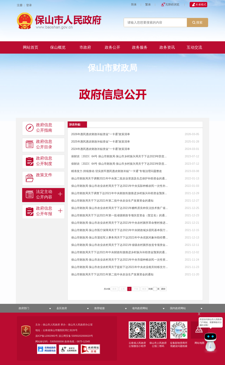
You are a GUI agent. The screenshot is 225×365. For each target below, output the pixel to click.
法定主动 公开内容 (39, 194)
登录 (29, 5)
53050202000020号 (82, 335)
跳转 (163, 289)
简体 (134, 4)
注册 (19, 5)
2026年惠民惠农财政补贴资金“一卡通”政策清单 (100, 134)
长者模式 (201, 4)
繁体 (148, 4)
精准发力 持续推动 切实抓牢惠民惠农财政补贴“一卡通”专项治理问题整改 (116, 171)
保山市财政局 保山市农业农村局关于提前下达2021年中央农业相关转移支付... (119, 267)
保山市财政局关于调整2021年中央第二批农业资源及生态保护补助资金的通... (119, 178)
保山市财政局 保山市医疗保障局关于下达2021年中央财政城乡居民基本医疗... (119, 230)
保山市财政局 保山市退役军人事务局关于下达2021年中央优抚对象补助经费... (119, 237)
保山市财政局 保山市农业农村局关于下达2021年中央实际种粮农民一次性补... (119, 185)
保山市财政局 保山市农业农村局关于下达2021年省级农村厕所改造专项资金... (119, 244)
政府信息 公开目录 (39, 144)
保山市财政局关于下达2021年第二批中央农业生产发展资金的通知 (112, 200)
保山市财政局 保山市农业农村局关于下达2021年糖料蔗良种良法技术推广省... (119, 207)
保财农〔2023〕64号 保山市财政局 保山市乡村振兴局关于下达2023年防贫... (119, 156)
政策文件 (39, 178)
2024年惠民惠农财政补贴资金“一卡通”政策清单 (100, 148)
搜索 (197, 22)
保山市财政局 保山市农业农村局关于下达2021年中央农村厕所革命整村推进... (119, 222)
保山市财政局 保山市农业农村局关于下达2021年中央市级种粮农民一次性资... (119, 259)
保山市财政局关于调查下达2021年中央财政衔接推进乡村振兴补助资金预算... (119, 193)
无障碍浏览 (172, 4)
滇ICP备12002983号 (46, 335)
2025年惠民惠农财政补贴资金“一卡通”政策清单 (100, 141)
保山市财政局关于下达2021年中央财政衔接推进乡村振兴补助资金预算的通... (119, 252)
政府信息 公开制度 (39, 161)
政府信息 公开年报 (39, 211)
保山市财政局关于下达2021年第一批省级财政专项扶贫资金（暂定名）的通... (119, 215)
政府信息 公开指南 (39, 127)
